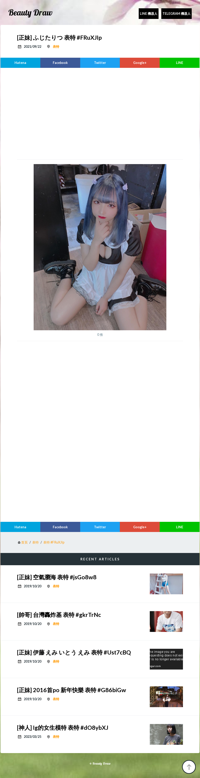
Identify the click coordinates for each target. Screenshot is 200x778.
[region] (100, 113)
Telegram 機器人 (176, 13)
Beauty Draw (30, 12)
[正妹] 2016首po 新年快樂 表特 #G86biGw (71, 689)
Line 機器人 (148, 13)
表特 (56, 46)
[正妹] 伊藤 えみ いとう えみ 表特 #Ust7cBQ (74, 652)
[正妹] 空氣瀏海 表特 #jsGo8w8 (57, 577)
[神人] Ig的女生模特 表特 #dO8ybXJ (62, 727)
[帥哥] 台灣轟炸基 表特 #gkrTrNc (59, 614)
